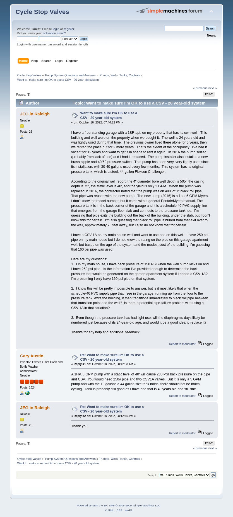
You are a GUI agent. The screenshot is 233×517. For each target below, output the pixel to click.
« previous (200, 88)
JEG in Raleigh (35, 113)
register (69, 29)
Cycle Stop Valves (42, 11)
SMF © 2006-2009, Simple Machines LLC (134, 505)
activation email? (54, 33)
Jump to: (153, 475)
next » (212, 88)
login (56, 29)
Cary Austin (31, 355)
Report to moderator (182, 344)
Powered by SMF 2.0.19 (92, 505)
